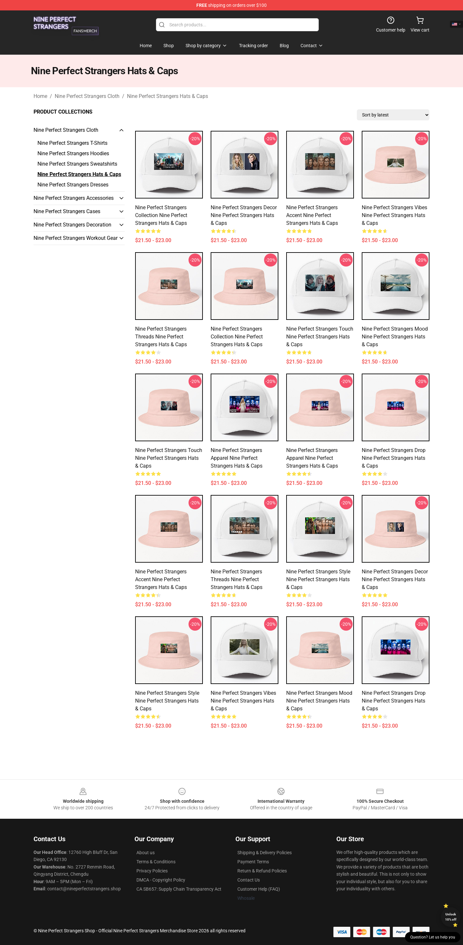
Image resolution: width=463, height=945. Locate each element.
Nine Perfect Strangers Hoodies (73, 153)
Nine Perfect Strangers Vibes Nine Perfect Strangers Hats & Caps (394, 215)
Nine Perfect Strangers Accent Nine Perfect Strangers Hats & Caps (312, 215)
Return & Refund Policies (262, 870)
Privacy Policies (152, 870)
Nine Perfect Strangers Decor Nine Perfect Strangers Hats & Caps (244, 215)
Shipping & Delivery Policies (264, 852)
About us (145, 852)
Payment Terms (253, 861)
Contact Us (248, 880)
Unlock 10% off (450, 916)
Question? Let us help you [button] (432, 937)
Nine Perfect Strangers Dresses (72, 185)
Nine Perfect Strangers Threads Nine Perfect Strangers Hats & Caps (161, 337)
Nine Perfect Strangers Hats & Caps (167, 96)
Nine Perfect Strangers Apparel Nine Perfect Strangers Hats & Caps (236, 458)
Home (40, 96)
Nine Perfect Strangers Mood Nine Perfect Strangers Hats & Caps (395, 337)
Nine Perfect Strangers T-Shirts (72, 143)
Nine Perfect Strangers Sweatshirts (77, 164)
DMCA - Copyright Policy (160, 880)
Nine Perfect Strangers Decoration (72, 225)
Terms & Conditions (155, 861)
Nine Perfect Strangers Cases (67, 211)
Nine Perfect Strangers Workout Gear (76, 238)
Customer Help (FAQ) (258, 889)
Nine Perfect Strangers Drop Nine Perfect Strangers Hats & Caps (394, 458)
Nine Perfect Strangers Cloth (87, 96)
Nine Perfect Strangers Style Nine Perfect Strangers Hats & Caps (318, 579)
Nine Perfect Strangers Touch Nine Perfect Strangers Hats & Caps (319, 337)
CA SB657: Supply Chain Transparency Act (178, 889)
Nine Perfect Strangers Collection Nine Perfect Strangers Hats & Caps (161, 215)
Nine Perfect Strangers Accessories (74, 198)
